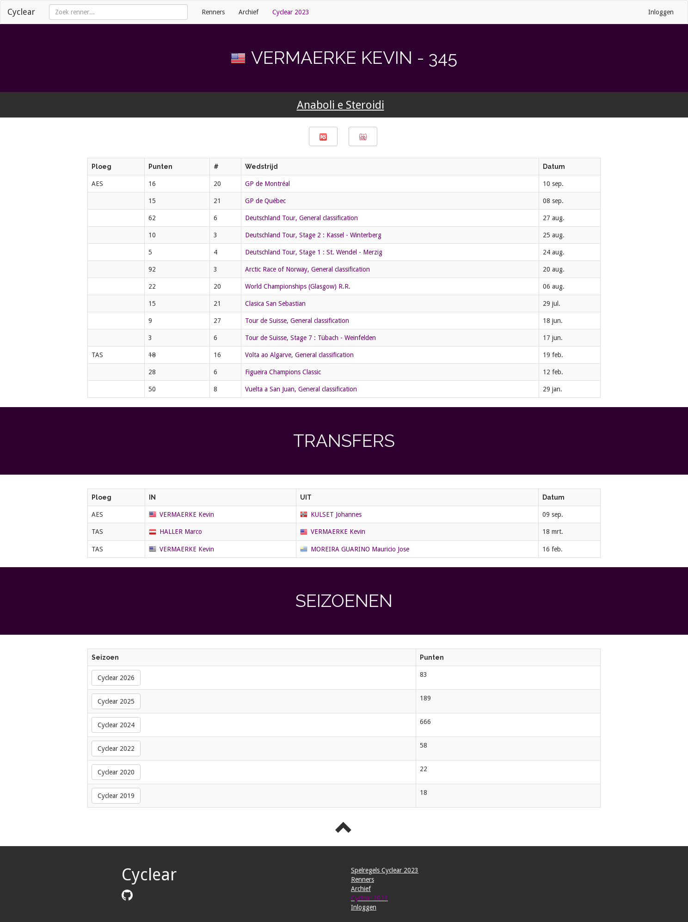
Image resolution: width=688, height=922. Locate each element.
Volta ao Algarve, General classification (299, 355)
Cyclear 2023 (290, 12)
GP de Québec (265, 200)
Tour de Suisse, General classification (297, 320)
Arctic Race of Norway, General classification (307, 269)
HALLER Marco (181, 531)
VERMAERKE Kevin (187, 514)
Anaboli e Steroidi (340, 105)
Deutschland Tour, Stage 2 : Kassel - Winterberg (313, 235)
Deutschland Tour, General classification (301, 218)
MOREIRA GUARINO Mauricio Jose (360, 549)
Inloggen (661, 12)
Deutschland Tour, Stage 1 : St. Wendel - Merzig (313, 252)
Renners (213, 12)
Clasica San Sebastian (275, 303)
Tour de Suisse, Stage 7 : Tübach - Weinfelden (310, 337)
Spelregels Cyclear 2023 (384, 870)
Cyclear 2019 (116, 795)
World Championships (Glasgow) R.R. (297, 286)
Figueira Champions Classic (283, 372)
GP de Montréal (267, 183)
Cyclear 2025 (116, 701)
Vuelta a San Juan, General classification (301, 389)
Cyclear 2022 (116, 748)
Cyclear (21, 12)
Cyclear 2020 (116, 772)
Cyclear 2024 (116, 725)
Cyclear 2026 (116, 677)
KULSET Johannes (336, 514)
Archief (248, 12)
